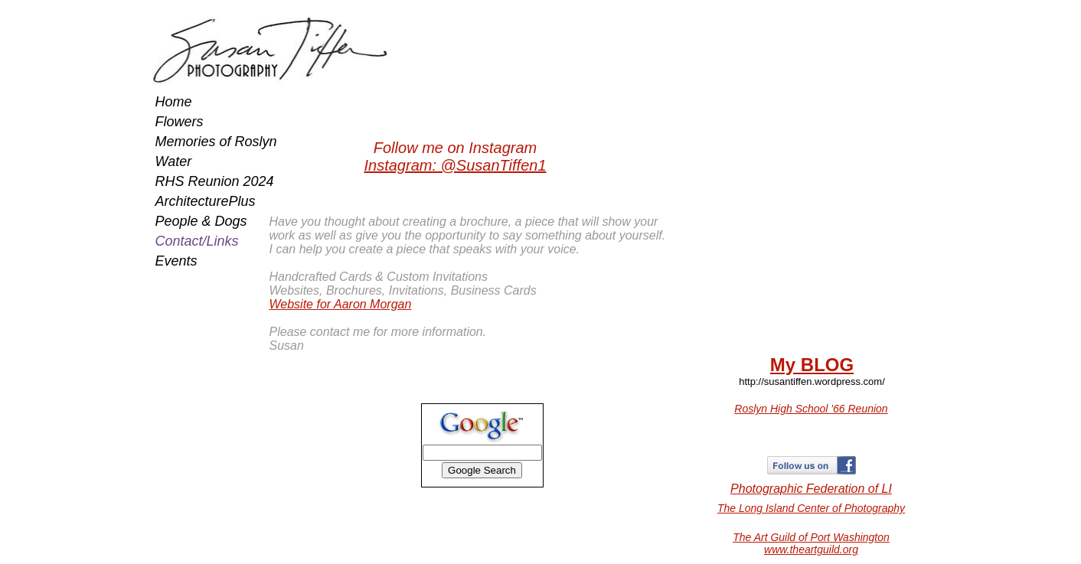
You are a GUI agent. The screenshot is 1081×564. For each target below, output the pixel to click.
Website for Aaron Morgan (340, 304)
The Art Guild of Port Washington (811, 537)
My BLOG (812, 364)
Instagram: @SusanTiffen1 (455, 165)
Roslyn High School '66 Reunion (810, 409)
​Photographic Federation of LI (811, 488)
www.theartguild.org (811, 549)
